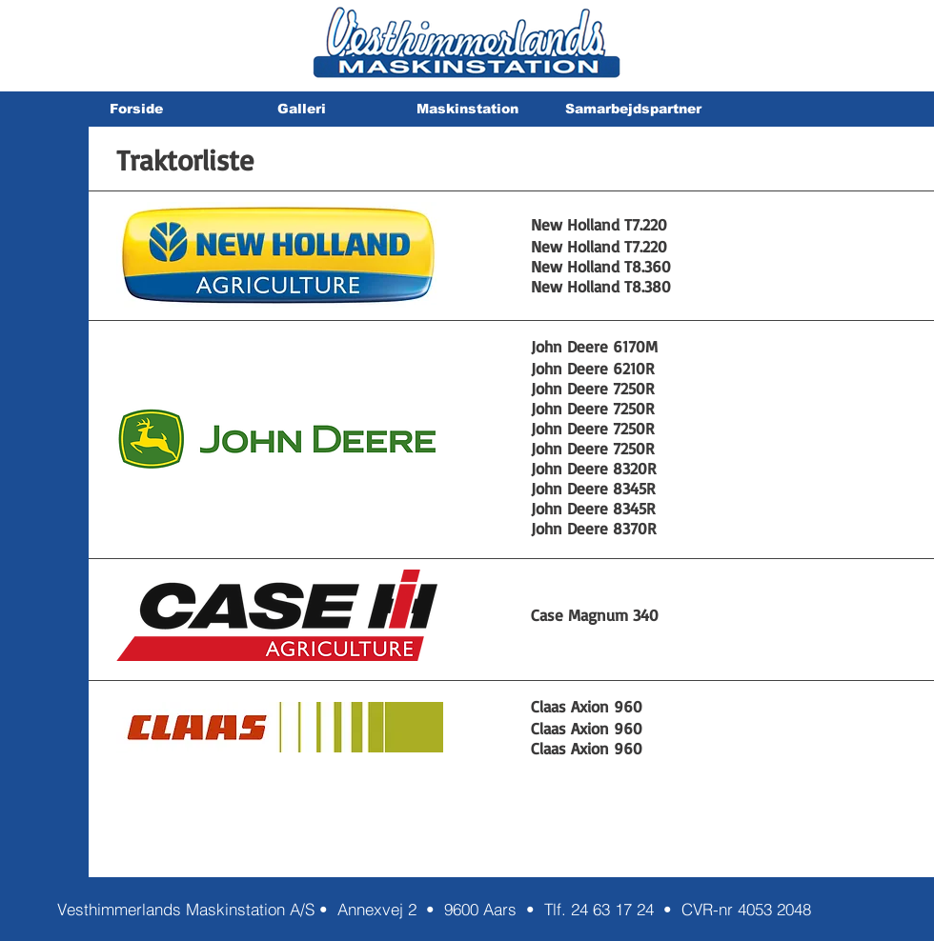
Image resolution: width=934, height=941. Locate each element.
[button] (301, 109)
